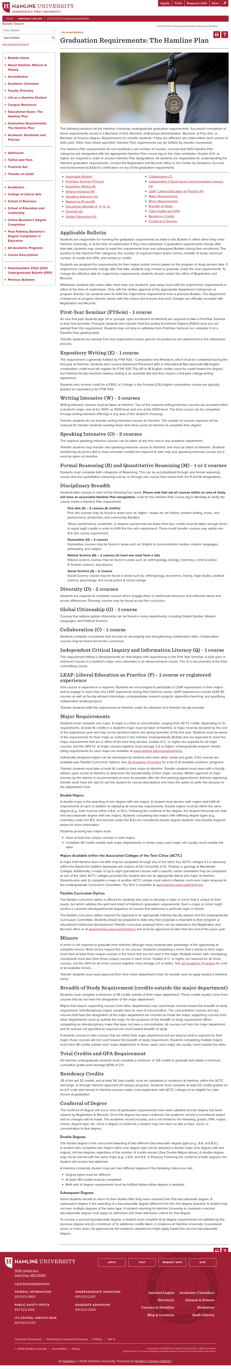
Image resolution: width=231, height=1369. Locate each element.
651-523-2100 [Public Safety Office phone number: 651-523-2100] (25, 1313)
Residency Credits (161, 219)
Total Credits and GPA (164, 214)
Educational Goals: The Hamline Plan (25, 117)
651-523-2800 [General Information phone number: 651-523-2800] (25, 1300)
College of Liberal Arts (24, 197)
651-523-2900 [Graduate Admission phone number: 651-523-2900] (85, 1313)
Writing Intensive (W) (80, 195)
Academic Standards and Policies (27, 141)
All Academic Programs (25, 251)
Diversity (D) (74, 215)
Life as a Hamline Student (27, 101)
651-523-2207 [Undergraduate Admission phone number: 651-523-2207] (85, 1300)
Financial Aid (17, 170)
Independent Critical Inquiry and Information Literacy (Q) (186, 187)
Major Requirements (163, 200)
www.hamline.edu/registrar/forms (179, 888)
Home (11, 19)
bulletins (69, 1364)
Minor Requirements (163, 204)
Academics (123, 12)
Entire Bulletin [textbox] (12, 34)
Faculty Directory (20, 94)
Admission (16, 156)
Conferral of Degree (163, 224)
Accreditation (18, 80)
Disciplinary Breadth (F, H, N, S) (88, 210)
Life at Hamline (148, 12)
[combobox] (192, 29)
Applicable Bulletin (79, 180)
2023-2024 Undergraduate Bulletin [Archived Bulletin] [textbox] (187, 30)
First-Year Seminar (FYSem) (85, 185)
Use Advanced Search (15, 48)
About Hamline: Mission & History (27, 71)
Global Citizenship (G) (81, 220)
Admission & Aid (97, 12)
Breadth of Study (161, 209)
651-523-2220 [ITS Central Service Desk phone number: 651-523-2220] (25, 1326)
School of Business (22, 204)
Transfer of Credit (21, 177)
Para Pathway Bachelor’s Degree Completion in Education (26, 240)
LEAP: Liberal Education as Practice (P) (176, 194)
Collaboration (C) (160, 180)
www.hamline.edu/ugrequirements (157, 754)
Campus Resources (22, 108)
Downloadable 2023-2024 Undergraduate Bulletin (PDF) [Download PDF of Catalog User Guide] (30, 274)
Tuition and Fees (20, 163)
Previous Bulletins (21, 283)
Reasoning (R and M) (80, 205)
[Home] (39, 8)
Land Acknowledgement (32, 1287)
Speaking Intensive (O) (82, 200)
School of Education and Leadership (26, 214)
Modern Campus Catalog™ (153, 1364)
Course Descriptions (23, 258)
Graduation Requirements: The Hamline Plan (27, 129)
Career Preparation (182, 12)
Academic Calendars (23, 87)
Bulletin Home (18, 61)
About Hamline (214, 12)
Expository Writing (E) (81, 190)
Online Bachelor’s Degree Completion (27, 225)
